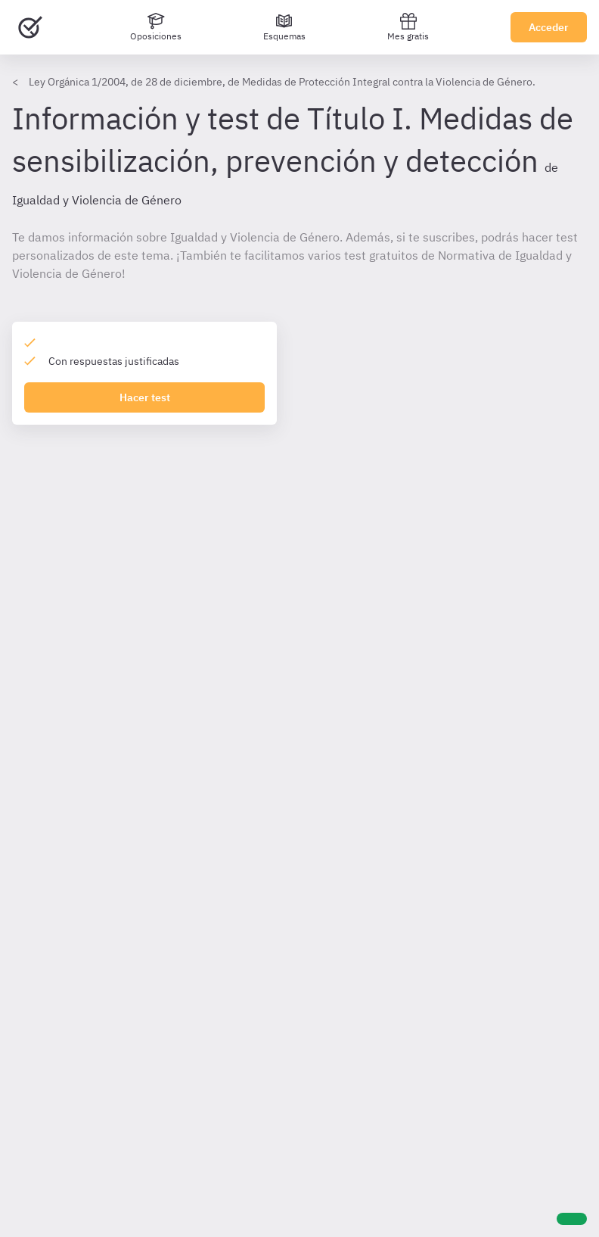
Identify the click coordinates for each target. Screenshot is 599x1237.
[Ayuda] (572, 1219)
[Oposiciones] (156, 27)
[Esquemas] (284, 27)
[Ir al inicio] (30, 27)
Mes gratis (408, 27)
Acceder (549, 27)
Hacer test (144, 397)
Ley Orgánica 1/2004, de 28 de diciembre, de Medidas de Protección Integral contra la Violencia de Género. (282, 82)
